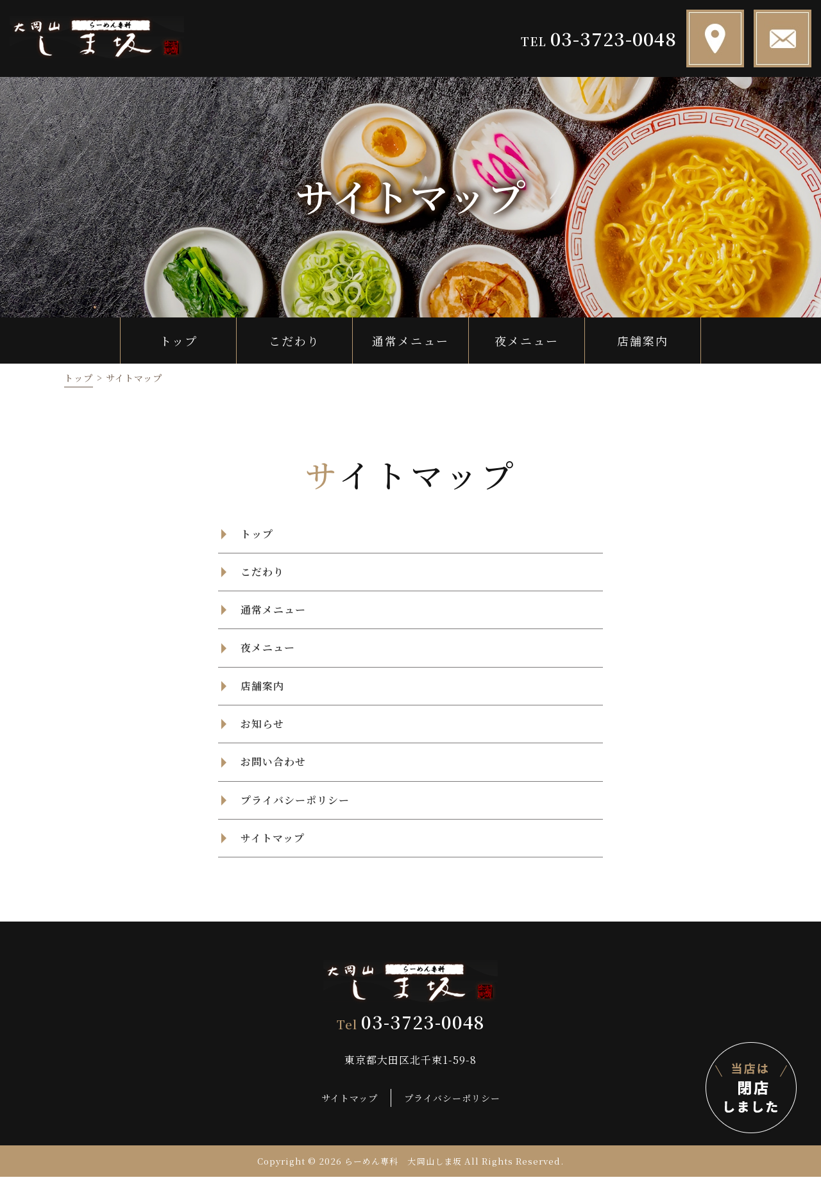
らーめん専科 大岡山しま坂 (403, 1164)
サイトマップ (349, 1100)
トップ (78, 377)
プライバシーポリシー (452, 1100)
